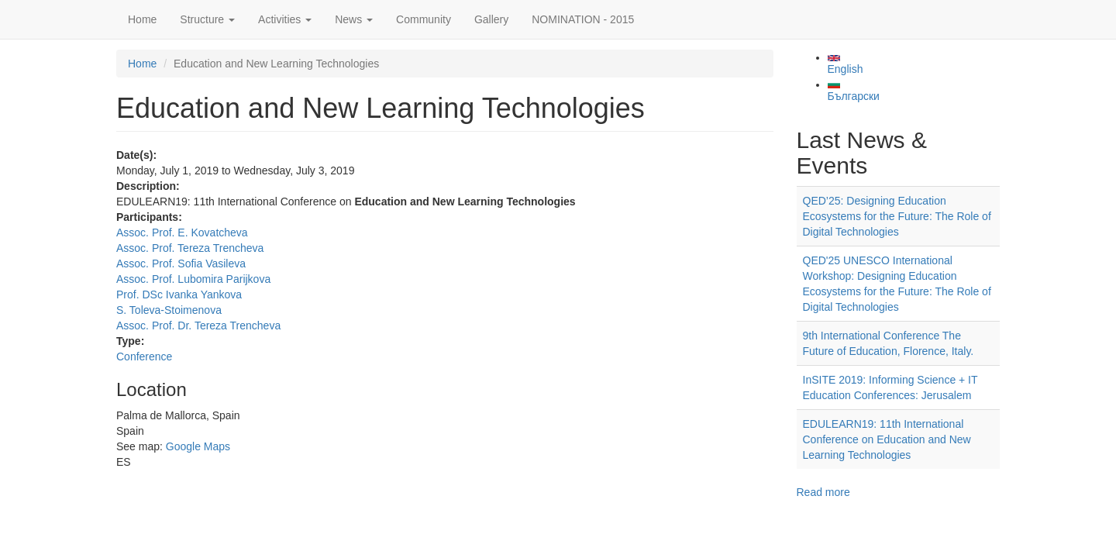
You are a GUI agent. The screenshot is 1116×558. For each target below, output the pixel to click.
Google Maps (198, 446)
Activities (285, 19)
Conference (144, 356)
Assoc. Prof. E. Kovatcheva (182, 232)
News (354, 19)
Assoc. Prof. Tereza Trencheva (190, 248)
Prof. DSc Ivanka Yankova (179, 294)
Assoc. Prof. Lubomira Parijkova (193, 279)
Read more (823, 492)
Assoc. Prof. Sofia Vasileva (181, 263)
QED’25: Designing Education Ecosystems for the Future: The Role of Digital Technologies (897, 216)
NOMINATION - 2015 (583, 19)
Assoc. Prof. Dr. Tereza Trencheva (198, 325)
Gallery (491, 19)
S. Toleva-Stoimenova (169, 310)
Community (423, 19)
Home (142, 19)
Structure (207, 19)
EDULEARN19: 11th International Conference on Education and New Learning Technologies (887, 439)
